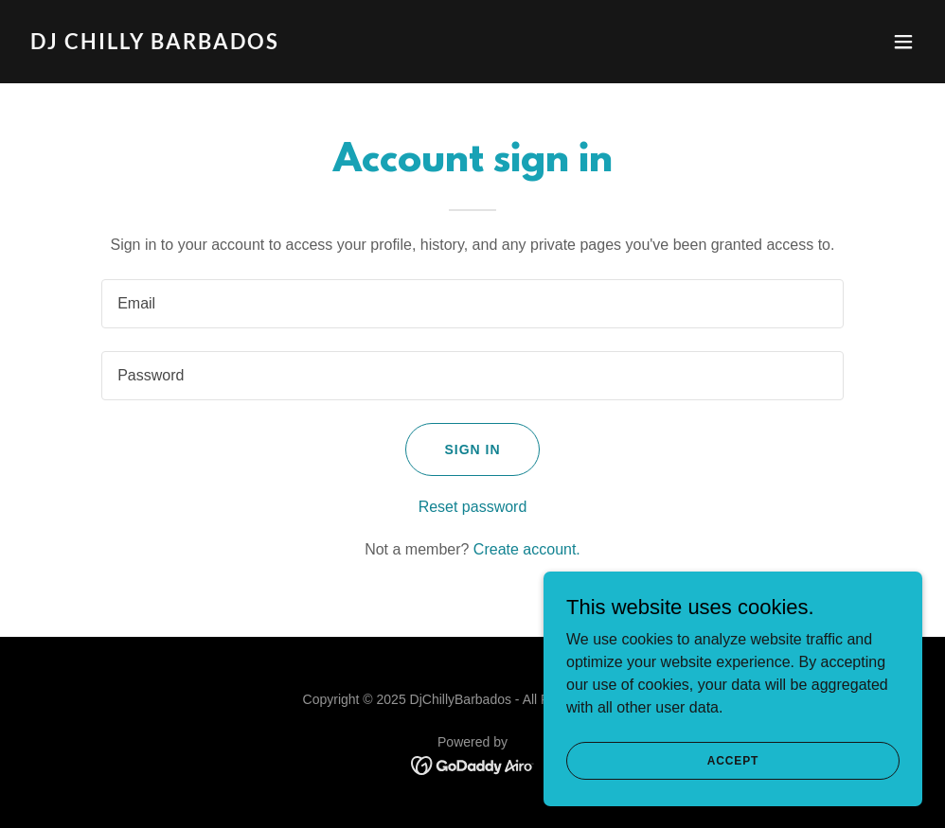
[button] (903, 42)
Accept (732, 759)
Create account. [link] (526, 549)
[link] (154, 44)
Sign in (472, 449)
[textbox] (472, 303)
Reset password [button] (473, 507)
